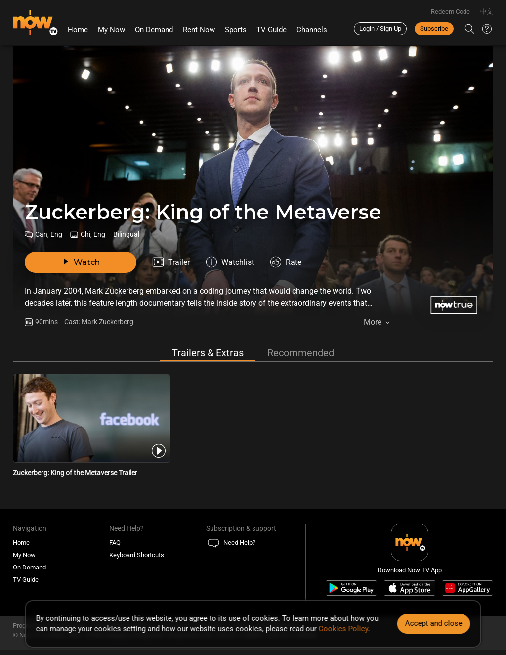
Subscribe (434, 28)
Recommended (300, 353)
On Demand (154, 29)
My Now (111, 29)
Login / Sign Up (380, 28)
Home (78, 29)
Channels (311, 29)
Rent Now (199, 29)
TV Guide (271, 29)
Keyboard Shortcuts (136, 555)
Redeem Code (450, 11)
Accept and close (433, 623)
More (372, 322)
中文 (486, 11)
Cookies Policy (343, 628)
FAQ (115, 542)
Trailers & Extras (208, 353)
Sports (236, 29)
